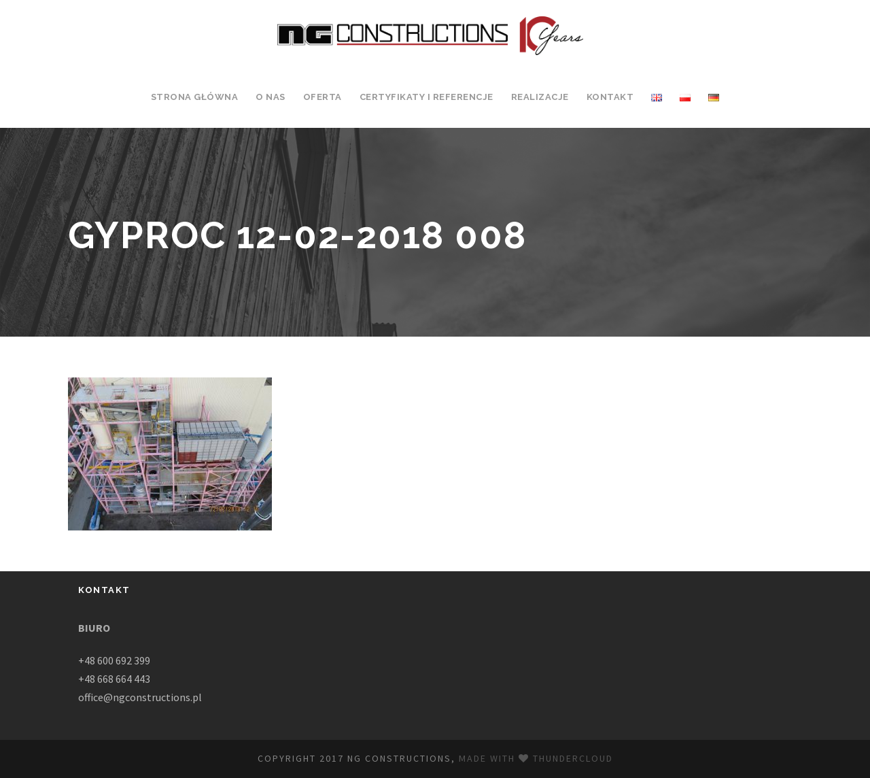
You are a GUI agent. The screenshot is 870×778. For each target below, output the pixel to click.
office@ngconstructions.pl (140, 697)
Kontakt (610, 97)
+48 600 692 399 (114, 660)
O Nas (270, 97)
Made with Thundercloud (536, 758)
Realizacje (540, 97)
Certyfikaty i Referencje (426, 97)
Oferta (322, 97)
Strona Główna (195, 97)
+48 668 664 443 (114, 679)
